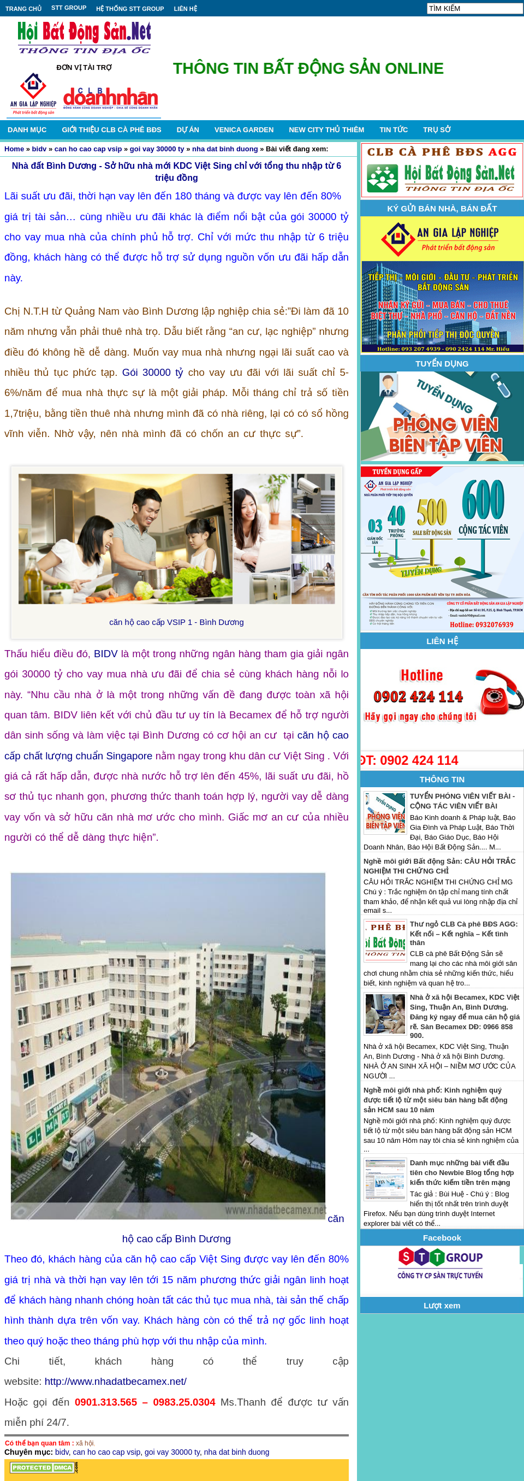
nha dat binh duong (225, 149)
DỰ (188, 130)
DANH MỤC (27, 130)
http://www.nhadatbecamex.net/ (116, 1381)
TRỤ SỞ (436, 130)
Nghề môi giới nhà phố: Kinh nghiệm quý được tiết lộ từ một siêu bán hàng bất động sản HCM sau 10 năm (436, 1100)
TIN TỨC (393, 130)
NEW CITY (326, 130)
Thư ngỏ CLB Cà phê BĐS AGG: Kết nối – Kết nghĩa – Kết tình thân (464, 933)
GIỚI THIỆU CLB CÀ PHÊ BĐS (111, 130)
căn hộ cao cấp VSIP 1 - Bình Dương (176, 622)
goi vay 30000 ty (157, 149)
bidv (39, 149)
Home (14, 149)
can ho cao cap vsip (88, 149)
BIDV (106, 653)
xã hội (84, 1443)
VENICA (244, 130)
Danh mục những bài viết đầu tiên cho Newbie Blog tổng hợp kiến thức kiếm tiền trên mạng (462, 1173)
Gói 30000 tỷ (153, 372)
